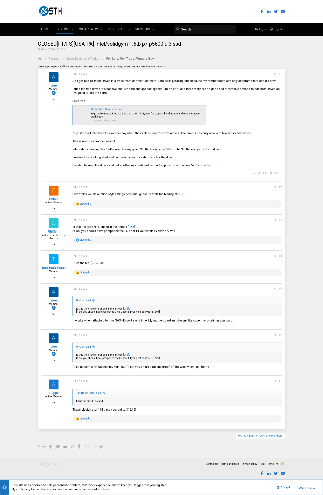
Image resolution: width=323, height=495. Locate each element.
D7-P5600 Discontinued (107, 109)
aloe (43, 49)
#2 (280, 187)
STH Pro (52, 463)
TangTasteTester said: (89, 392)
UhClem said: (83, 300)
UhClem (53, 231)
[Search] (205, 29)
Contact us (212, 463)
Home (270, 463)
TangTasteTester (53, 268)
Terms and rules (230, 463)
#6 (280, 334)
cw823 (54, 199)
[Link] (131, 227)
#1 (280, 73)
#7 (280, 381)
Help (262, 463)
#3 (280, 219)
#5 (280, 288)
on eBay (205, 165)
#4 (280, 255)
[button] (73, 29)
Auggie (53, 393)
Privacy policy (249, 463)
